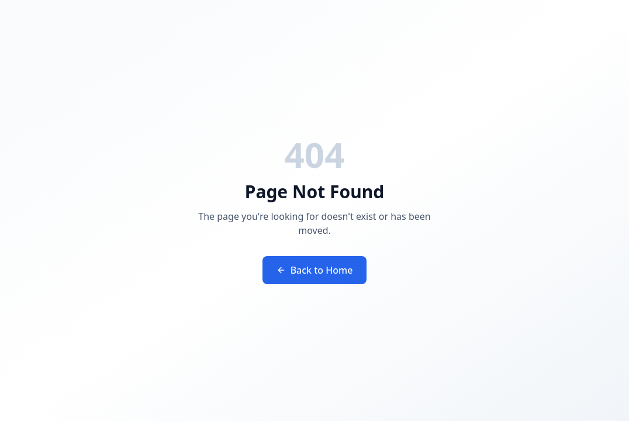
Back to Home (315, 270)
